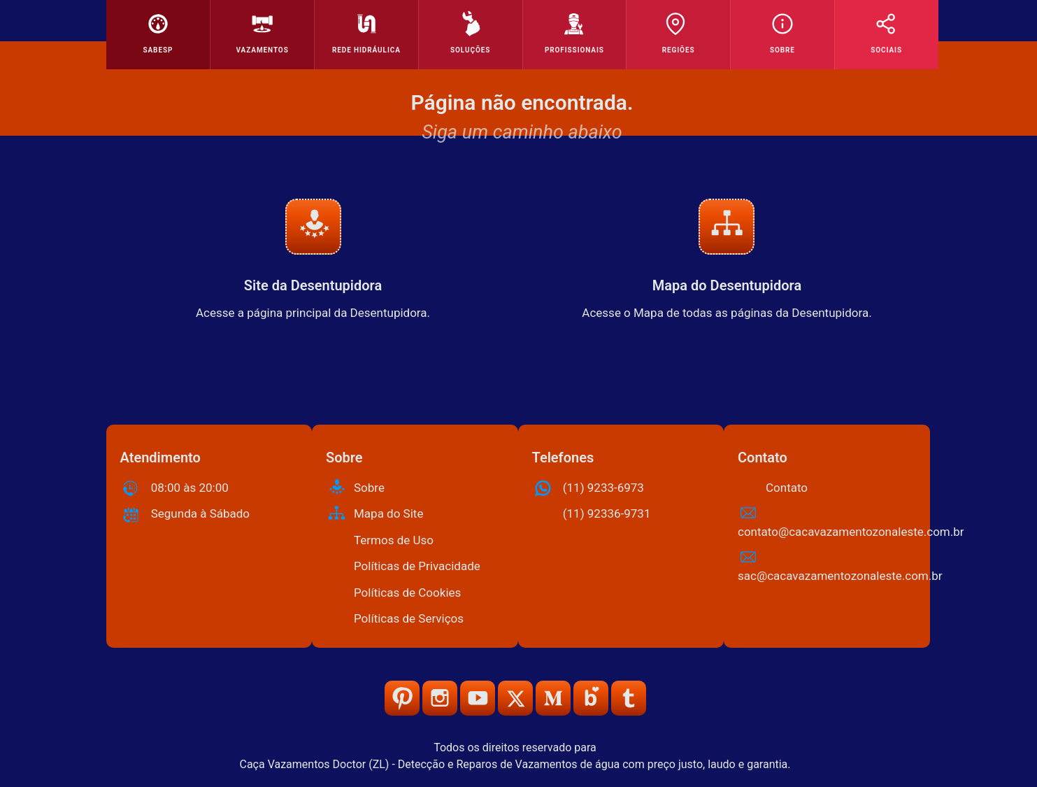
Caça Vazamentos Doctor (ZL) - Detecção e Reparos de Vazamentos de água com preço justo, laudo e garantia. (514, 764)
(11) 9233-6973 (603, 488)
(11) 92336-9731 (607, 513)
